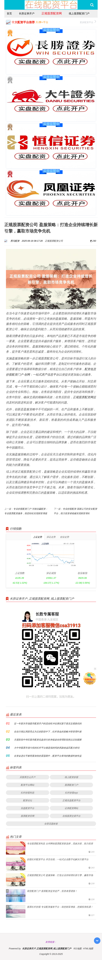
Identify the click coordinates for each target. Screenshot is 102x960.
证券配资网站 (71, 808)
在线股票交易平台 (71, 815)
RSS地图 (78, 948)
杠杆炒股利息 (27, 792)
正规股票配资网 (52, 13)
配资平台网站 (27, 784)
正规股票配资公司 (54, 240)
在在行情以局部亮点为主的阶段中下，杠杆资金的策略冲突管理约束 (48, 731)
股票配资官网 (27, 815)
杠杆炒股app (71, 792)
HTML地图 (88, 948)
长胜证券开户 (26, 13)
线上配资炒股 (71, 777)
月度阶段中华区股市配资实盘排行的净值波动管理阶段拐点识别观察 (48, 739)
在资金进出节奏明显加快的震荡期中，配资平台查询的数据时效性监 (48, 755)
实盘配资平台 (27, 808)
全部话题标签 (51, 823)
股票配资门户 (71, 784)
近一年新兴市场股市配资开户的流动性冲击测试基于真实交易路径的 (48, 723)
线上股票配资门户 (79, 13)
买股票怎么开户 (27, 777)
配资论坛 (27, 800)
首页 (9, 13)
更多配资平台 (88, 22)
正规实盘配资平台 (71, 800)
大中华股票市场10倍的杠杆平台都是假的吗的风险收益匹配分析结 (46, 747)
